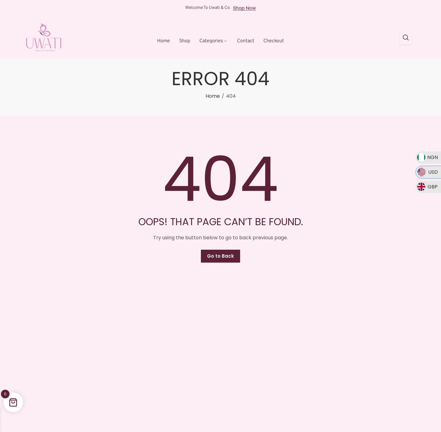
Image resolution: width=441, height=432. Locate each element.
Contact (245, 41)
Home (163, 41)
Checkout (273, 41)
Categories (213, 41)
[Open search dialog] (406, 38)
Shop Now (244, 8)
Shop (184, 41)
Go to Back (220, 256)
